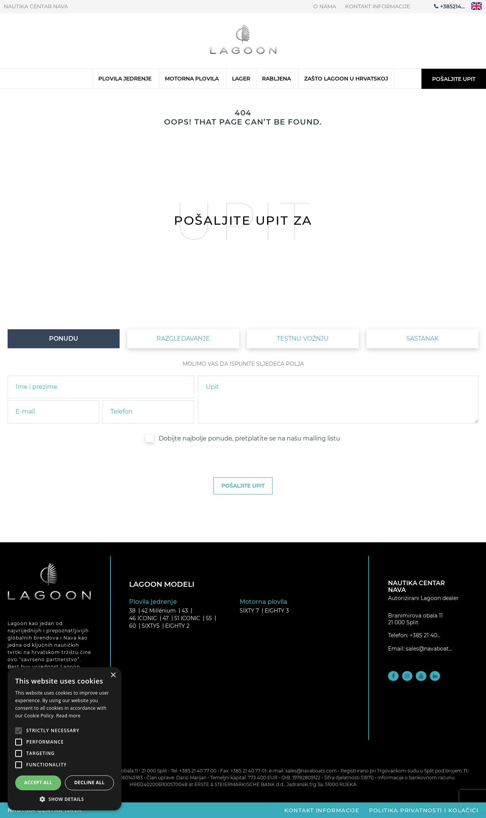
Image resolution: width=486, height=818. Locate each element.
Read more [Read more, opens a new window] (68, 715)
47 (166, 618)
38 (132, 610)
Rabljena (276, 78)
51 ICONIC (187, 618)
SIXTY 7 (249, 610)
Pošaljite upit (453, 79)
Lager (241, 78)
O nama (324, 6)
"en (476, 6)
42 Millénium (158, 610)
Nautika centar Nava (36, 6)
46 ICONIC (143, 618)
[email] (53, 411)
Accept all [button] (38, 782)
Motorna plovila (192, 78)
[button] (64, 799)
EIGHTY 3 (277, 610)
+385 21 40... (425, 635)
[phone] (148, 411)
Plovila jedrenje (124, 78)
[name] (101, 387)
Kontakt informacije (377, 6)
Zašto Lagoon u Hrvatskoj (346, 78)
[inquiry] (338, 399)
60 (132, 625)
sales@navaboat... (429, 648)
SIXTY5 (150, 625)
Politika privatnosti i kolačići (423, 810)
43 (184, 610)
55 (209, 618)
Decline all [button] (89, 782)
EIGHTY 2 (177, 625)
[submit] (243, 485)
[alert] (65, 738)
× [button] (113, 675)
